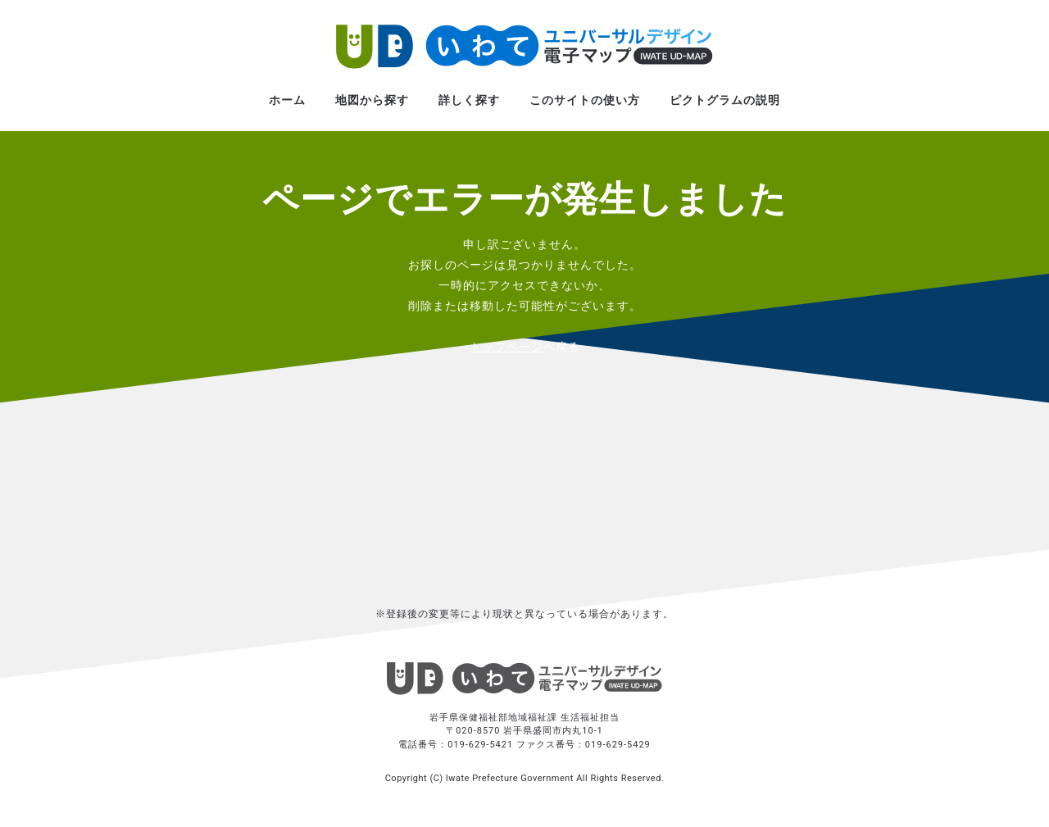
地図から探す (372, 100)
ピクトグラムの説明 (725, 100)
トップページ (506, 346)
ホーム (287, 100)
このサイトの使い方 (584, 100)
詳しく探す (469, 100)
